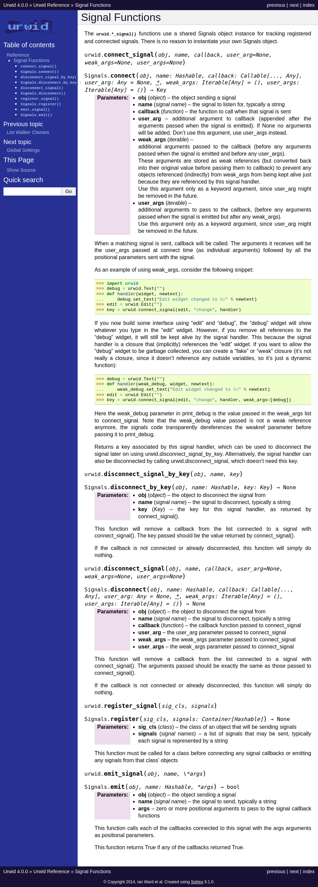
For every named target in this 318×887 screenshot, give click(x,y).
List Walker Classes (28, 132)
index (309, 5)
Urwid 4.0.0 (15, 5)
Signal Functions (93, 5)
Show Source (21, 170)
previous (276, 5)
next (294, 5)
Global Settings (23, 150)
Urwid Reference (51, 5)
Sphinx (197, 881)
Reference (18, 55)
